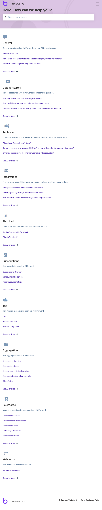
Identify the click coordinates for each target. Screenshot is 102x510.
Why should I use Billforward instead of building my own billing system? (32, 59)
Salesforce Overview (11, 416)
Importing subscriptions (12, 282)
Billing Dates (8, 381)
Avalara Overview (10, 321)
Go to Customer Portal (90, 500)
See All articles (10, 71)
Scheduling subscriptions (13, 277)
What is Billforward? (11, 54)
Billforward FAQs (18, 4)
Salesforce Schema (11, 436)
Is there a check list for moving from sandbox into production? (28, 153)
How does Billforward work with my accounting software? (27, 198)
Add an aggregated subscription (16, 371)
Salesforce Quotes (10, 426)
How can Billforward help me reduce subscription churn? (26, 103)
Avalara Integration (11, 326)
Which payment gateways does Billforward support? (24, 192)
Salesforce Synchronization (14, 421)
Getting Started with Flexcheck (15, 232)
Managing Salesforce (12, 431)
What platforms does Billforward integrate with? (23, 188)
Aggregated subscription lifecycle (17, 376)
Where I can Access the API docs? (17, 143)
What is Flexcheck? (10, 237)
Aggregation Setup (11, 366)
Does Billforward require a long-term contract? (22, 64)
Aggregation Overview (12, 361)
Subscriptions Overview (12, 272)
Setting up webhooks (11, 470)
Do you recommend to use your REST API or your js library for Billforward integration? (38, 148)
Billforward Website (68, 500)
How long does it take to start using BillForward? (22, 98)
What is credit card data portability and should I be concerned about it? (32, 108)
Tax (4, 316)
